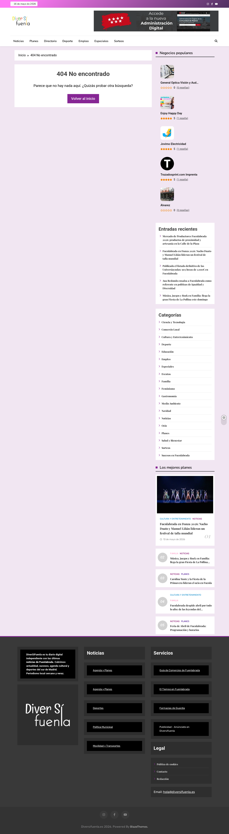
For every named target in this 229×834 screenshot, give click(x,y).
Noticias (18, 41)
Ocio (164, 425)
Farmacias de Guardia (172, 708)
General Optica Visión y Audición (179, 82)
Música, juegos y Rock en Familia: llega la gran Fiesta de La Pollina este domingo (190, 562)
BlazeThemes (138, 826)
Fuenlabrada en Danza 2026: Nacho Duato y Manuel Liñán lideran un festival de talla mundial (187, 254)
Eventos (166, 374)
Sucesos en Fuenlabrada (176, 455)
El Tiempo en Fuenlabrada (174, 689)
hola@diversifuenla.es (179, 792)
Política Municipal (103, 727)
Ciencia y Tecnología (173, 322)
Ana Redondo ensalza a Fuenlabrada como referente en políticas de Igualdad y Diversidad (187, 284)
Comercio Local (171, 329)
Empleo (84, 41)
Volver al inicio (83, 98)
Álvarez (165, 205)
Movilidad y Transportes (106, 745)
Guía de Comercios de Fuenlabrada (179, 670)
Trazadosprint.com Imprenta (178, 174)
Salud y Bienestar (172, 440)
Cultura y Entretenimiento (177, 337)
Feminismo (168, 388)
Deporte (67, 41)
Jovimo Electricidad (173, 144)
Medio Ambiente (171, 403)
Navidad (166, 410)
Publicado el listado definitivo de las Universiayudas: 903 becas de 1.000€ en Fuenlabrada (185, 269)
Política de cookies (167, 764)
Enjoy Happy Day (171, 113)
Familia (166, 381)
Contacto (162, 771)
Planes (34, 41)
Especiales (101, 41)
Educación (168, 351)
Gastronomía (169, 396)
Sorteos (119, 41)
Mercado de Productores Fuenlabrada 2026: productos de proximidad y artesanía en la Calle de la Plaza (185, 240)
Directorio (50, 41)
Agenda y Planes (102, 670)
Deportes (98, 708)
